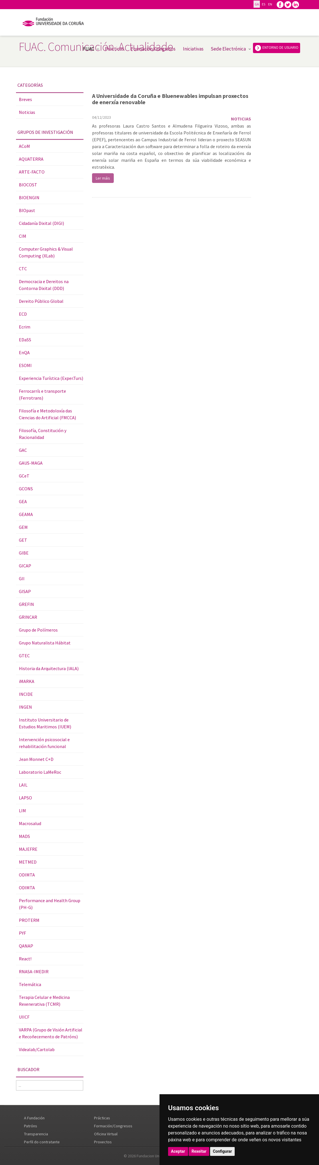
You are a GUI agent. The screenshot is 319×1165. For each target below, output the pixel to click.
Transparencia (36, 1133)
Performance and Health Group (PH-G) (49, 904)
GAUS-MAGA (31, 463)
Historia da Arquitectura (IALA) (49, 668)
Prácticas (114, 49)
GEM (23, 527)
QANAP (26, 946)
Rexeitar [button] (199, 1151)
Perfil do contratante (42, 1141)
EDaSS (25, 339)
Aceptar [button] (178, 1151)
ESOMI (25, 365)
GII (22, 578)
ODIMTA (27, 875)
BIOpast (27, 210)
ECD (23, 314)
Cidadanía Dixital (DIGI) (41, 223)
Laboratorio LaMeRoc (40, 772)
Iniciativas (193, 49)
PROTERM (29, 920)
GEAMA (26, 514)
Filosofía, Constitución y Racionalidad (42, 434)
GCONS (26, 488)
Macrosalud (30, 823)
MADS (24, 836)
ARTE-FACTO (32, 172)
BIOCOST (28, 185)
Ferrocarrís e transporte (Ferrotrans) (42, 394)
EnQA (24, 352)
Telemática (30, 984)
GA (257, 4)
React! (25, 959)
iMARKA (26, 681)
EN (270, 4)
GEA (23, 501)
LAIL (23, 785)
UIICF (24, 1017)
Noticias (27, 112)
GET (23, 540)
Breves (25, 99)
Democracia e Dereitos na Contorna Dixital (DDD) (44, 285)
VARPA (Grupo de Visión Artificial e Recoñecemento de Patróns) (50, 1033)
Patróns (30, 1125)
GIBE (24, 553)
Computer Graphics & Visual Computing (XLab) (46, 252)
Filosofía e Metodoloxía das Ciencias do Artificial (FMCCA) (47, 414)
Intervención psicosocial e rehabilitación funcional (44, 743)
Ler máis (103, 178)
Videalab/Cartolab (37, 1049)
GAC (23, 450)
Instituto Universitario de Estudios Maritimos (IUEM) (45, 723)
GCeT (24, 476)
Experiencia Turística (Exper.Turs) (51, 378)
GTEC (24, 655)
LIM (22, 810)
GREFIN (26, 604)
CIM (22, 236)
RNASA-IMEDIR (34, 971)
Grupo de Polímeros (38, 630)
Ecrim (24, 327)
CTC (23, 268)
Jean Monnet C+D (36, 759)
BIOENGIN (29, 197)
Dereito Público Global (41, 301)
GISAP (25, 591)
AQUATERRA (31, 159)
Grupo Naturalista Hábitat (45, 643)
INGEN (25, 707)
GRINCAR (28, 617)
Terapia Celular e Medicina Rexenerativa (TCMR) (44, 1000)
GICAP (25, 566)
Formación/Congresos (153, 49)
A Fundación (34, 1117)
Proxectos (103, 1141)
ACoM (24, 146)
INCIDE (26, 694)
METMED (28, 862)
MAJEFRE (28, 849)
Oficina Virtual (105, 1133)
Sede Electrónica (228, 49)
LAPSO (25, 798)
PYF (22, 933)
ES (263, 4)
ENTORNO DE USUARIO (276, 48)
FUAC (88, 49)
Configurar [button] (222, 1151)
